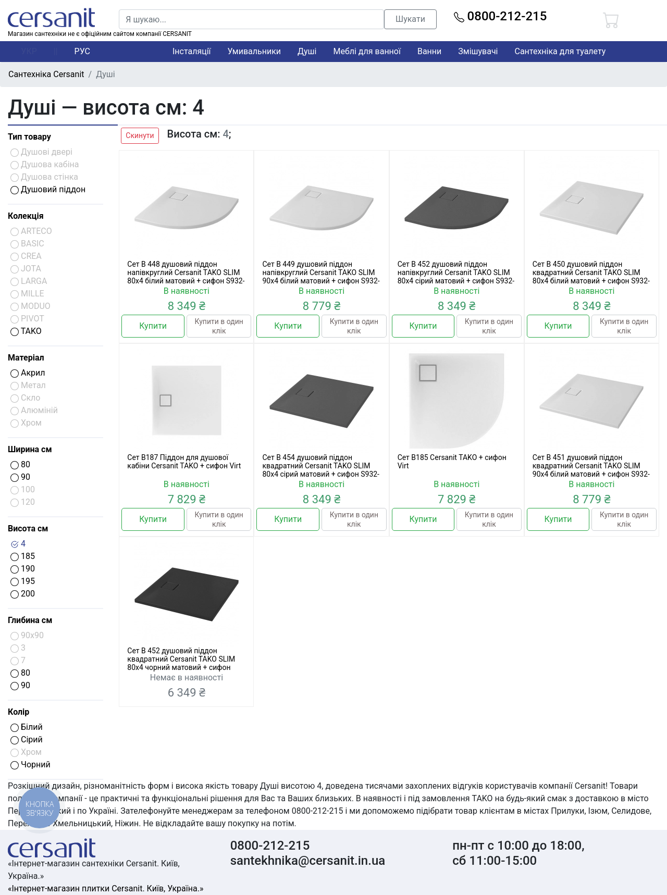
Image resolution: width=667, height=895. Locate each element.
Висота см (28, 528)
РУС (82, 51)
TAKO (26, 331)
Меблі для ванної (366, 51)
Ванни (429, 51)
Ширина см (30, 449)
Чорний (30, 764)
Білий (26, 727)
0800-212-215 (500, 16)
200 (22, 594)
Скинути (140, 135)
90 (20, 477)
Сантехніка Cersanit (46, 74)
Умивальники (254, 51)
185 (22, 556)
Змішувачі (478, 51)
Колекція (26, 216)
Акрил (27, 373)
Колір (18, 712)
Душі (307, 51)
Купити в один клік (219, 326)
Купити (153, 326)
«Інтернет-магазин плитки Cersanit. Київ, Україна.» (105, 888)
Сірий (26, 739)
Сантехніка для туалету (560, 51)
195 (22, 581)
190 (22, 569)
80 (20, 464)
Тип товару (29, 137)
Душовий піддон (47, 189)
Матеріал (26, 358)
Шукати (410, 19)
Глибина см (30, 620)
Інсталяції (191, 51)
